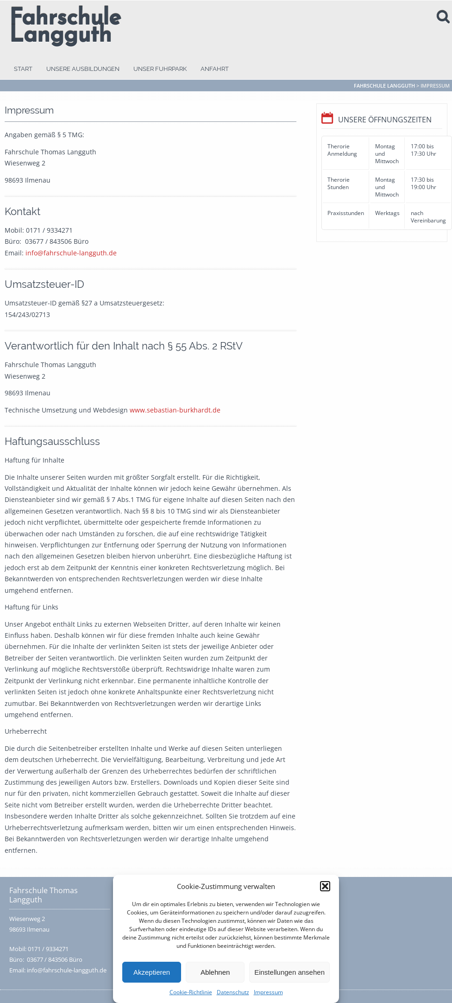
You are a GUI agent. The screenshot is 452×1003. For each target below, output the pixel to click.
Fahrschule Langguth (65, 27)
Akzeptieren (151, 972)
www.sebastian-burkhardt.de (175, 410)
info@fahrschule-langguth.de (71, 252)
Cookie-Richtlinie (191, 992)
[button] (325, 886)
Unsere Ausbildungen (82, 68)
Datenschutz (233, 992)
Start (23, 68)
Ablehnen (215, 972)
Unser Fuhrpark (160, 68)
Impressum (268, 992)
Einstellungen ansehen (289, 972)
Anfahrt (215, 68)
